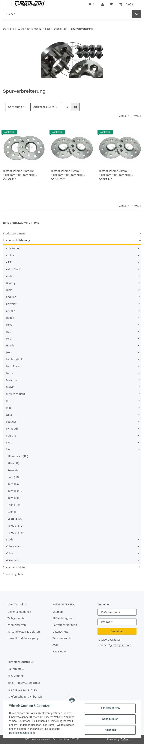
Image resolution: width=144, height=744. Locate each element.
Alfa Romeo (13, 248)
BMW (9, 290)
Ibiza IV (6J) (14, 498)
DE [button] (90, 4)
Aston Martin (14, 269)
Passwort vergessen (110, 639)
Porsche (11, 435)
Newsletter (59, 651)
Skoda (10, 539)
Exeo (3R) (13, 477)
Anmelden (117, 631)
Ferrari (10, 324)
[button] (102, 4)
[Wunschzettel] (111, 4)
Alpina (10, 255)
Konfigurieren (110, 718)
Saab (9, 442)
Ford (9, 338)
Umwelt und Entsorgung (23, 638)
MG (8, 401)
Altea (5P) (13, 463)
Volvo (9, 553)
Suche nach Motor (14, 567)
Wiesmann (12, 560)
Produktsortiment (14, 233)
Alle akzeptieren (110, 708)
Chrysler (11, 304)
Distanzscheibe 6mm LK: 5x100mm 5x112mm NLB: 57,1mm (19, 173)
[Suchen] (68, 14)
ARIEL (9, 262)
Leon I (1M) (14, 505)
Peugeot (11, 421)
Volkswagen (13, 546)
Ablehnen (110, 729)
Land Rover (13, 366)
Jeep (8, 352)
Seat (9, 449)
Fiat (8, 331)
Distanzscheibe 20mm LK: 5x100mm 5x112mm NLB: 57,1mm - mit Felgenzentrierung (119, 173)
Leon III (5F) (15, 518)
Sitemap (57, 611)
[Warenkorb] (126, 4)
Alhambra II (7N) (18, 456)
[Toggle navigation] (9, 2)
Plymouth (12, 428)
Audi (9, 276)
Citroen (10, 311)
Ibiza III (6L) (15, 491)
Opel (9, 414)
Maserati (11, 380)
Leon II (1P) (14, 511)
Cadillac (11, 297)
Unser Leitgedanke (19, 611)
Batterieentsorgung (64, 625)
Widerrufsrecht (62, 638)
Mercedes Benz (15, 394)
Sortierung (15, 107)
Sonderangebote (13, 574)
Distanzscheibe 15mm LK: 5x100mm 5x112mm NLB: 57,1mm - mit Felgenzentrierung (71, 173)
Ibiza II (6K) (14, 484)
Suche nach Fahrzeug (16, 240)
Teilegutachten (17, 618)
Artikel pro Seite (43, 107)
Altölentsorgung (62, 618)
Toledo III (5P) (16, 532)
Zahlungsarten (17, 625)
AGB (55, 644)
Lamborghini (14, 359)
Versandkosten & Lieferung (24, 631)
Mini (9, 408)
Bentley (10, 283)
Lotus (9, 373)
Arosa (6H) (14, 470)
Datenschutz (60, 631)
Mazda (10, 387)
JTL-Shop (124, 739)
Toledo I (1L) (15, 525)
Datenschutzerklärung (22, 732)
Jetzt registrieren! (121, 645)
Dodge (10, 317)
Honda (10, 345)
